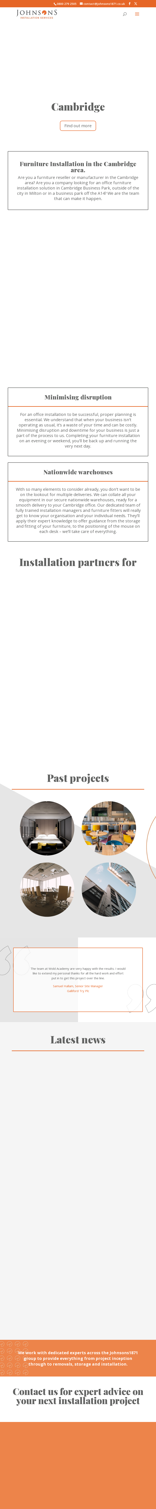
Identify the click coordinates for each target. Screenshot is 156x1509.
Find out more (78, 125)
